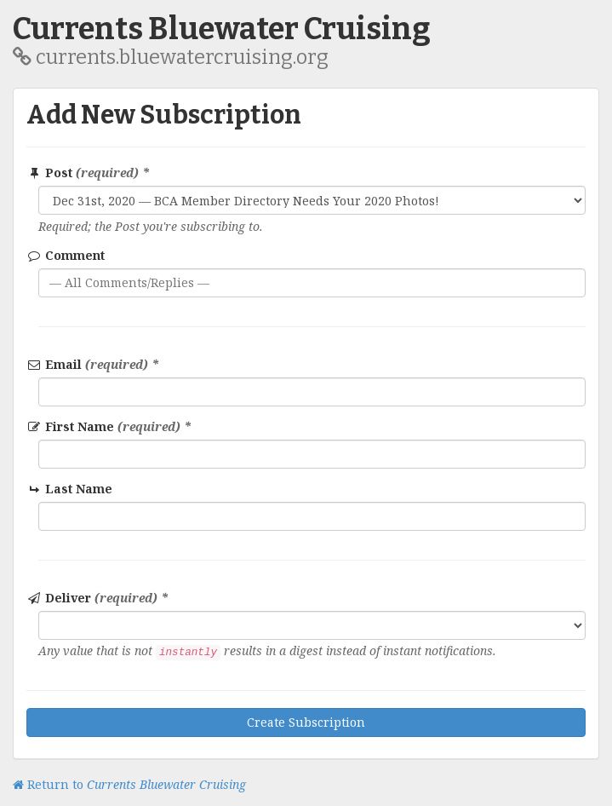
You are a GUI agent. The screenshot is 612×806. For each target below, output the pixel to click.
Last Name (70, 489)
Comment (65, 255)
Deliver (97, 598)
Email (92, 364)
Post (88, 172)
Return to (129, 784)
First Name (109, 426)
